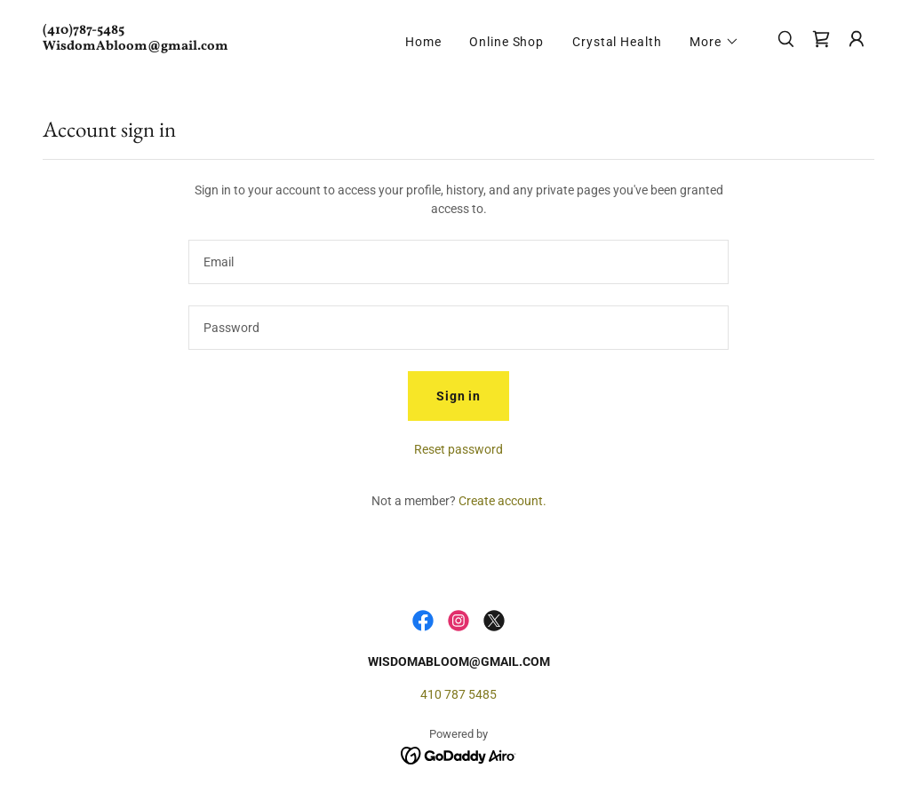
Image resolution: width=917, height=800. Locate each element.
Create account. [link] (502, 501)
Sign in (458, 396)
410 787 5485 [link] (458, 694)
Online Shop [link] (506, 42)
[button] (714, 41)
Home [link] (423, 42)
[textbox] (458, 262)
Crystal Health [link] (616, 42)
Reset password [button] (458, 449)
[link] (159, 45)
